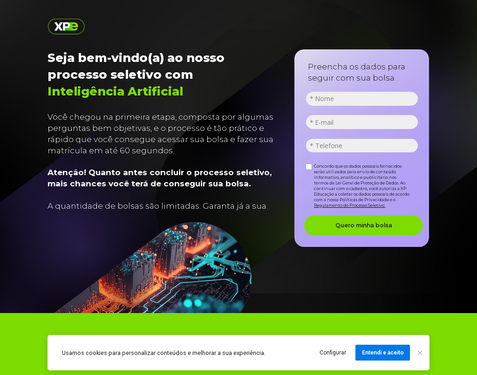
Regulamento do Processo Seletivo (349, 205)
